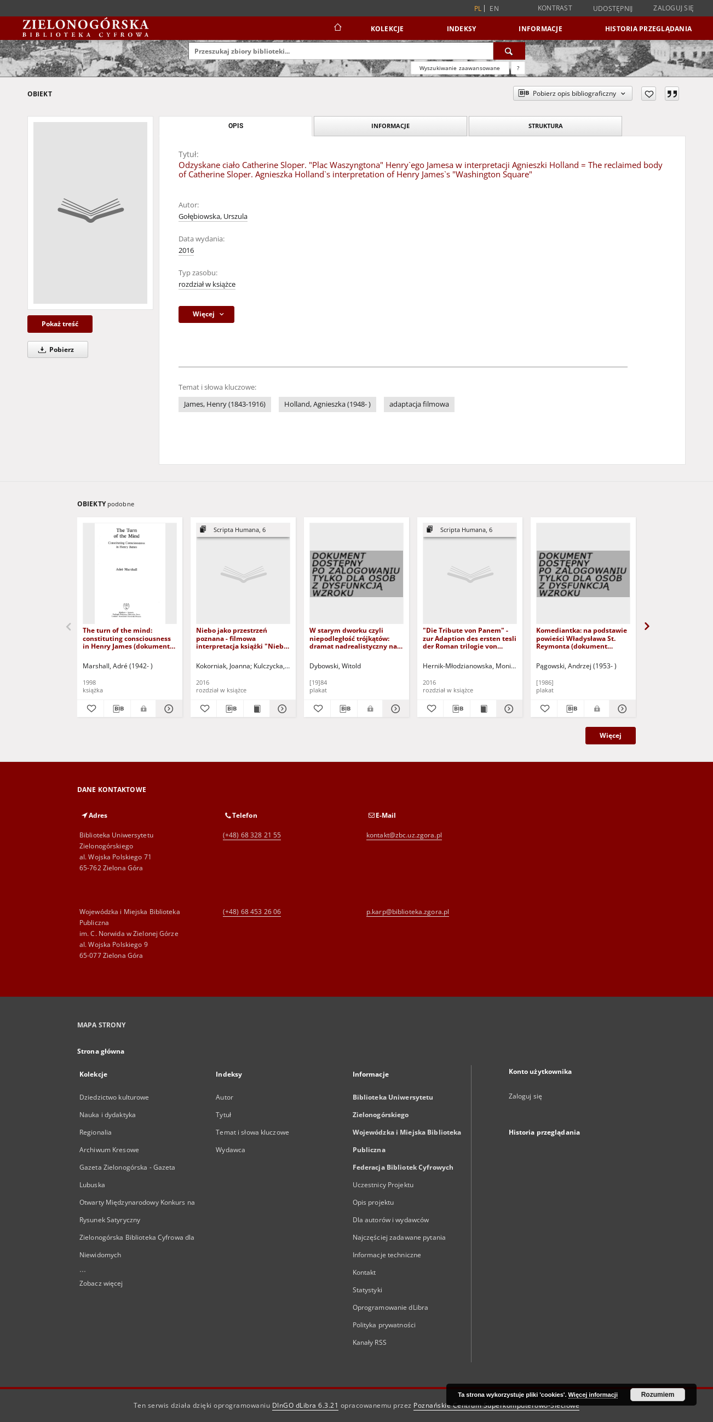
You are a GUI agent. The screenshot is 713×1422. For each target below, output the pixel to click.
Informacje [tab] (390, 126)
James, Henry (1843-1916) (225, 404)
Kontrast (555, 8)
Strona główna (101, 1051)
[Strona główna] (337, 28)
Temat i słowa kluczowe (252, 1132)
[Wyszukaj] (509, 51)
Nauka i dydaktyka (107, 1114)
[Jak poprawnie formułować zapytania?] (518, 67)
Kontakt (364, 1272)
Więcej (611, 735)
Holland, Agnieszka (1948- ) (327, 404)
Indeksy (461, 28)
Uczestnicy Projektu (383, 1184)
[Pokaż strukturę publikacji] (243, 530)
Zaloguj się (673, 8)
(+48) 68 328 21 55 (252, 835)
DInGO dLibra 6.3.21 (305, 1405)
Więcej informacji (593, 1394)
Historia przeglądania (648, 28)
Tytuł (223, 1114)
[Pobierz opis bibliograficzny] (117, 709)
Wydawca (230, 1149)
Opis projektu (373, 1202)
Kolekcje (387, 28)
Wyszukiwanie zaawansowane (460, 68)
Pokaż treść (60, 323)
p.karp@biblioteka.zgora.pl (407, 911)
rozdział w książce (207, 284)
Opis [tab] (235, 126)
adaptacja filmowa (419, 404)
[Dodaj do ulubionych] (648, 93)
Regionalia (95, 1132)
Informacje (540, 28)
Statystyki (367, 1289)
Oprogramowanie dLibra (391, 1307)
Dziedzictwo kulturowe (114, 1097)
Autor (224, 1097)
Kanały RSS (370, 1342)
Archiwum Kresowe (109, 1149)
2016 (186, 250)
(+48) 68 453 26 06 (252, 911)
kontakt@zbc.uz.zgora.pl (404, 835)
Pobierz (54, 349)
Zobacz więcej (101, 1283)
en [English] (494, 8)
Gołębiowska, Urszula (213, 216)
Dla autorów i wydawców (391, 1219)
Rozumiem (658, 1394)
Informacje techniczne (387, 1254)
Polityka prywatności (384, 1324)
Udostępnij (613, 8)
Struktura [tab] (545, 126)
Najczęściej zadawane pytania (399, 1237)
